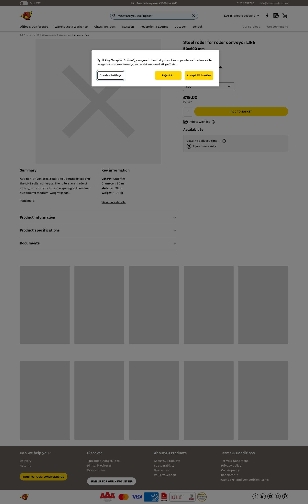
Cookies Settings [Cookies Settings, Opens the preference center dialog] (111, 75)
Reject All (168, 75)
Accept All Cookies (199, 75)
